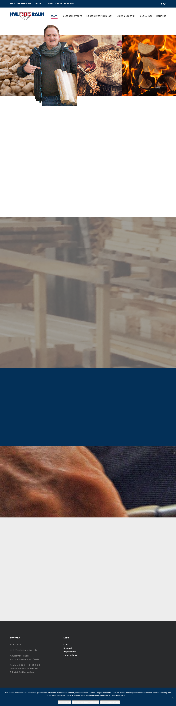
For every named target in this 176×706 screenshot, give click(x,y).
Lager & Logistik (125, 16)
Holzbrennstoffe (72, 16)
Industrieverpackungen (99, 16)
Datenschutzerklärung (110, 702)
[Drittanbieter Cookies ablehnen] (172, 697)
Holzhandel (145, 16)
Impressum (69, 651)
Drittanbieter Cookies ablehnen (85, 702)
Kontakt (161, 16)
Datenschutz (70, 655)
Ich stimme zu (64, 702)
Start (54, 16)
